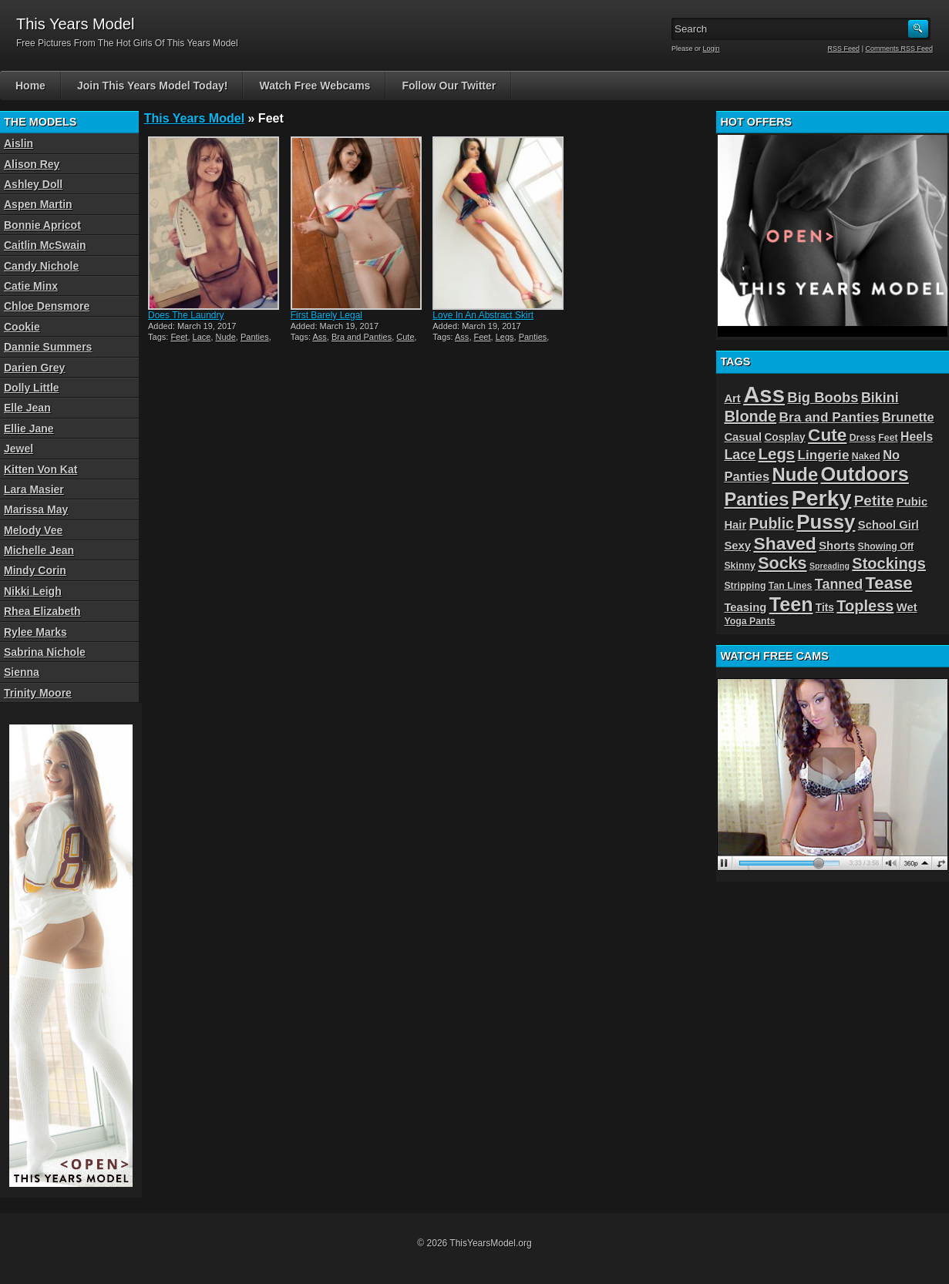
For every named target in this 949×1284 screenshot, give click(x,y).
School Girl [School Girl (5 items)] (888, 525)
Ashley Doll (33, 184)
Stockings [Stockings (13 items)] (889, 563)
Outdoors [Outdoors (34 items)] (865, 474)
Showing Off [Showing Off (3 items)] (886, 546)
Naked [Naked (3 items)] (866, 456)
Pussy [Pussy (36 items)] (825, 522)
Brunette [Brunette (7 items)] (908, 417)
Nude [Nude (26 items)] (795, 474)
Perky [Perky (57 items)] (822, 498)
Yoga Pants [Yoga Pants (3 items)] (749, 621)
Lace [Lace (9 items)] (739, 454)
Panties (255, 336)
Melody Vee (33, 530)
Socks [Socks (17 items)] (782, 563)
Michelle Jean (39, 550)
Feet (178, 336)
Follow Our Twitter (449, 85)
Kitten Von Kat (40, 469)
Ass (319, 336)
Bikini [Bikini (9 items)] (880, 397)
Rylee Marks (35, 632)
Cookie (22, 327)
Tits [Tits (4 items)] (825, 607)
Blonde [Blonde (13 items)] (750, 416)
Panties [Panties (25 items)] (756, 499)
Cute (405, 336)
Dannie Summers (48, 347)
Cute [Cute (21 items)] (827, 435)
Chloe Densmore (46, 306)
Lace (202, 336)
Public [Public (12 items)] (771, 523)
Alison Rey (31, 164)
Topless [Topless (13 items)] (864, 605)
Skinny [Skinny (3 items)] (739, 565)
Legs (505, 336)
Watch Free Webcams (314, 85)
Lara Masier (34, 489)
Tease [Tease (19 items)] (889, 583)
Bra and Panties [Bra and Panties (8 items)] (829, 417)
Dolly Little (31, 388)
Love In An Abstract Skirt (482, 315)
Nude (226, 336)
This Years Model (194, 118)
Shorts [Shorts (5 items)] (837, 545)
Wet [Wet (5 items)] (907, 607)
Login (711, 48)
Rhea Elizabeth (42, 611)
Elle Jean (27, 408)
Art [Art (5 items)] (732, 398)
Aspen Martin (38, 204)
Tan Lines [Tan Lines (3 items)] (791, 585)
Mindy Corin (35, 570)
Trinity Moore (38, 693)
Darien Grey (34, 367)
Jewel (18, 448)
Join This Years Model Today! (152, 85)
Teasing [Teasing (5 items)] (745, 607)
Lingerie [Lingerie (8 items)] (824, 454)
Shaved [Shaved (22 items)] (784, 543)
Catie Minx (31, 286)
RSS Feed (844, 48)
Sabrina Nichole (45, 652)
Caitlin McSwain (45, 245)
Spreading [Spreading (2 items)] (829, 565)
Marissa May (36, 509)
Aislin (18, 143)
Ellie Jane (29, 428)
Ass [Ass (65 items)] (764, 394)
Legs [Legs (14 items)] (777, 453)
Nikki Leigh (33, 591)
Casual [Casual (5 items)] (743, 437)
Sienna (21, 672)
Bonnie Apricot (42, 225)
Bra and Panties (361, 336)
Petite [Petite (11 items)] (874, 500)
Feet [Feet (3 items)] (887, 437)
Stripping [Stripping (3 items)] (745, 585)
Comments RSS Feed (899, 48)
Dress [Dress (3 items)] (863, 437)
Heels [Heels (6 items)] (916, 436)
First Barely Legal (326, 315)
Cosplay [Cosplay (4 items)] (784, 437)
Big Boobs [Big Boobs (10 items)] (822, 397)
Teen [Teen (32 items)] (791, 604)
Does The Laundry (186, 315)
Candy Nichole (41, 266)
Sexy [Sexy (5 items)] (737, 545)
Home (30, 85)
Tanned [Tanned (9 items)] (839, 584)
